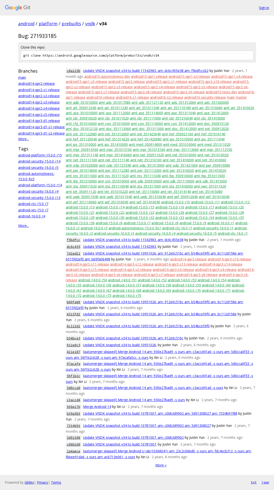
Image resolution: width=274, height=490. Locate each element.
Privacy (42, 482)
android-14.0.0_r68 (126, 290)
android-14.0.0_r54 (212, 280)
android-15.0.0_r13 (80, 207)
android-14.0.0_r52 (152, 280)
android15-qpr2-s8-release (141, 92)
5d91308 (73, 438)
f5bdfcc (73, 240)
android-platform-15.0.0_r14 (40, 185)
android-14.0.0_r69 (156, 290)
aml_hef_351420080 (146, 139)
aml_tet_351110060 (144, 191)
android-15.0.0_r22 (110, 212)
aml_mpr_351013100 (115, 149)
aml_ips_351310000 (81, 144)
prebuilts (71, 23)
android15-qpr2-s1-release (166, 81)
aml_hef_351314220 (113, 139)
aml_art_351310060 (207, 107)
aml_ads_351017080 (115, 102)
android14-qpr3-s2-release (131, 269)
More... (23, 139)
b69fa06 (73, 302)
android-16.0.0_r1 (220, 223)
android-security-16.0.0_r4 (38, 191)
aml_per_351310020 (178, 170)
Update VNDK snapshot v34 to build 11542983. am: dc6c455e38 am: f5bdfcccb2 (145, 70)
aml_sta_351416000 (177, 186)
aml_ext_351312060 (113, 134)
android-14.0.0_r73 (97, 295)
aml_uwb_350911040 (82, 196)
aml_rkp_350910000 (177, 175)
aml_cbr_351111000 (145, 118)
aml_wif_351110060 (81, 202)
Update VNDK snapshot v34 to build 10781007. (120, 444)
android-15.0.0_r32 (139, 217)
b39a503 (73, 414)
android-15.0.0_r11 (205, 202)
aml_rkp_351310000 (81, 181)
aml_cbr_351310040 (177, 118)
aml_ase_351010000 (82, 113)
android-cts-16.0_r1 (177, 228)
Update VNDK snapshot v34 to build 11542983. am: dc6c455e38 (133, 239)
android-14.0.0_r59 (186, 285)
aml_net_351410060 (210, 160)
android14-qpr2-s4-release (39, 108)
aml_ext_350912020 (213, 128)
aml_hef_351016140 (209, 134)
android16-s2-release (166, 97)
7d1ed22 (73, 253)
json (265, 482)
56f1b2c (73, 376)
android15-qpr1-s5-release (86, 81)
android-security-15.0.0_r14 (39, 161)
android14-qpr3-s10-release (229, 259)
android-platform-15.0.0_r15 (40, 155)
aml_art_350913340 (81, 107)
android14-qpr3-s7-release (154, 274)
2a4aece (73, 451)
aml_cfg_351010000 (81, 123)
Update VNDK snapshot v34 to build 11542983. (120, 246)
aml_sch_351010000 (113, 181)
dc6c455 (73, 247)
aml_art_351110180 (175, 107)
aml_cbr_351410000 (209, 118)
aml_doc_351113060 (115, 128)
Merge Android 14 (97, 406)
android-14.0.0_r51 (122, 280)
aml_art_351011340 (144, 107)
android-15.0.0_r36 (80, 223)
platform (48, 23)
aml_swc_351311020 (210, 186)
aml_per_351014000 (81, 170)
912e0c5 (73, 345)
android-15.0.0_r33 (169, 217)
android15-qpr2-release (126, 81)
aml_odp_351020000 (82, 165)
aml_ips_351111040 (209, 139)
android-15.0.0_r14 (110, 207)
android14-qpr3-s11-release (87, 264)
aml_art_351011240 (112, 107)
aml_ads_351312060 (180, 102)
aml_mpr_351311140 (82, 155)
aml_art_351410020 (239, 107)
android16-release (100, 97)
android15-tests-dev (221, 92)
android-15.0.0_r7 (137, 223)
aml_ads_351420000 (213, 102)
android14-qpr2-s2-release (39, 96)
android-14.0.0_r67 (97, 290)
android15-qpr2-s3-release (112, 87)
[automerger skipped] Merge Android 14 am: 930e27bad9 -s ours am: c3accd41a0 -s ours (153, 387)
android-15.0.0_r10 (175, 202)
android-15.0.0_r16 (169, 207)
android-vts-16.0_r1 (233, 233)
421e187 (73, 352)
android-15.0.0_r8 (164, 223)
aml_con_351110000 (147, 123)
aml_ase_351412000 (213, 113)
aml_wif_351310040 (113, 202)
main (22, 77)
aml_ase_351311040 (180, 113)
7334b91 (73, 426)
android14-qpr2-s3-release (39, 102)
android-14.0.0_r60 (216, 285)
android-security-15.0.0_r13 (39, 197)
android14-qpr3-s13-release (176, 264)
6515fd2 (73, 314)
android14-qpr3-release (188, 259)
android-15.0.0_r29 (80, 217)
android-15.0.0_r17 (199, 207)
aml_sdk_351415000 (211, 181)
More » (160, 465)
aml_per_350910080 (214, 165)
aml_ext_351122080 (81, 134)
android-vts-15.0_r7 (33, 210)
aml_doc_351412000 (181, 128)
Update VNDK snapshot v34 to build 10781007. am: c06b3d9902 (133, 437)
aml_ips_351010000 (178, 139)
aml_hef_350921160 (177, 134)
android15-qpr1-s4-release (232, 76)
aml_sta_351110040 (113, 186)
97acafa (73, 364)
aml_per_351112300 (146, 170)
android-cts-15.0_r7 (33, 203)
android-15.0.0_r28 (229, 212)
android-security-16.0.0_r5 (38, 167)
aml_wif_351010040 (214, 196)
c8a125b (73, 71)
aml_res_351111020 (113, 175)
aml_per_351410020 (210, 170)
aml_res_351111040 (145, 175)
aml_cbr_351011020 (113, 118)
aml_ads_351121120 (147, 102)
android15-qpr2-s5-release (197, 87)
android (26, 23)
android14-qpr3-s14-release (220, 264)
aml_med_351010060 (179, 144)
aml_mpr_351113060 (182, 149)
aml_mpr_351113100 (216, 149)
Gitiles (29, 482)
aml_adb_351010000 (82, 102)
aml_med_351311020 (214, 144)
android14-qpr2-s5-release (39, 114)
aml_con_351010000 (114, 123)
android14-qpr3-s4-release (216, 269)
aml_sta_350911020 (81, 186)
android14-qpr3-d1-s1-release (41, 127)
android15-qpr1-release (149, 76)
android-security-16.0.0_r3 (114, 233)
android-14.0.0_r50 (92, 280)
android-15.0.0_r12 (235, 202)
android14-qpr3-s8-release (197, 274)
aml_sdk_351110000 (178, 181)
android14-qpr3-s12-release (132, 264)
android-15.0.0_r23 (139, 212)
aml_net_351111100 (81, 160)
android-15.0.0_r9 (192, 223)
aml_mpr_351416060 (115, 155)
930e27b (73, 407)
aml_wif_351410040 (144, 202)
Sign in (264, 7)
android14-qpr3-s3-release (173, 269)
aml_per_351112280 (113, 170)
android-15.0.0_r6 (109, 223)
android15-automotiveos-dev (107, 76)
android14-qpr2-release (36, 83)
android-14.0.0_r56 (97, 285)
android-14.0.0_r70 (186, 290)
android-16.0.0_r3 (94, 228)
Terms (56, 482)
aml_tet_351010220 (112, 191)
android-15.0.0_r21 (80, 212)
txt (254, 482)
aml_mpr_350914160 (82, 149)
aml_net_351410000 (178, 160)
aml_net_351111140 (113, 160)
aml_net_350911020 (148, 155)
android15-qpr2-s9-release (184, 92)
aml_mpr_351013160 (149, 149)
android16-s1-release (132, 97)
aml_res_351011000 (81, 175)
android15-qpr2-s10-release (210, 81)
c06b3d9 (73, 444)
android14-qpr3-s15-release (87, 269)
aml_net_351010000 (180, 155)
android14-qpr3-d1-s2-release (41, 133)
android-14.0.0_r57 (126, 285)
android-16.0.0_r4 (31, 216)
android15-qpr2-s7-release (99, 92)
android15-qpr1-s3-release (189, 76)
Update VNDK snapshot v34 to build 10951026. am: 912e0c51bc (133, 338)
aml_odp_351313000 (148, 165)
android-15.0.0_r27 (199, 212)
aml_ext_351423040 (145, 134)
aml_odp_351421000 (182, 165)
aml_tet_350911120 (81, 191)
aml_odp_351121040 (115, 165)
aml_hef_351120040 (81, 139)
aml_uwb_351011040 (116, 196)
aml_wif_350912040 (182, 196)
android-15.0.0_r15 (139, 207)
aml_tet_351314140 (175, 191)
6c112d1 (73, 326)
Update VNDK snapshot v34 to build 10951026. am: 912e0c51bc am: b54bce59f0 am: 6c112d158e (160, 314)
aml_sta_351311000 (145, 186)
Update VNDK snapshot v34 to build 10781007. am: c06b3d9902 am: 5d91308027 (147, 425)
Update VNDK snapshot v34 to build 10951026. (120, 345)
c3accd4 (73, 400)
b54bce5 (73, 338)
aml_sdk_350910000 (146, 181)
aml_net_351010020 (213, 155)
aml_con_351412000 (180, 123)
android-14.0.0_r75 (126, 295)
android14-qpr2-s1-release (39, 89)
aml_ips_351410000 (112, 144)
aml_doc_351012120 (82, 128)
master (241, 97)
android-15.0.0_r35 (229, 217)
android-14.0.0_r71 (216, 290)
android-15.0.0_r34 (199, 217)
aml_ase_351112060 (114, 113)
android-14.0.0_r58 (156, 285)
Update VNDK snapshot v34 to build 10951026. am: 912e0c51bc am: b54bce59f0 (146, 326)
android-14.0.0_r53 (182, 280)
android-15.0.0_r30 (110, 217)
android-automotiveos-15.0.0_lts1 (134, 228)
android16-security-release (205, 97)
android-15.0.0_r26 (169, 212)
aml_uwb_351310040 (149, 196)
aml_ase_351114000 (147, 113)
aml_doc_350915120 (213, 123)
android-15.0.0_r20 (229, 207)
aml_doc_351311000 (148, 128)
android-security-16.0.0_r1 (213, 228)
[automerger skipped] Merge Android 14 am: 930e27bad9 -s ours (134, 399)
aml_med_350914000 (145, 144)
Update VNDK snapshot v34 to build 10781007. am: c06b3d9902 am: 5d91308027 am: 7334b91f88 (160, 413)
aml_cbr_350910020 (81, 118)
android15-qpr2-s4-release (154, 87)
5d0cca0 (73, 388)
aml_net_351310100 (146, 160)
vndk (90, 23)
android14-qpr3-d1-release (39, 120)
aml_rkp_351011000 (209, 175)
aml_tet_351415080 (207, 191)
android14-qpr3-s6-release (112, 274)
